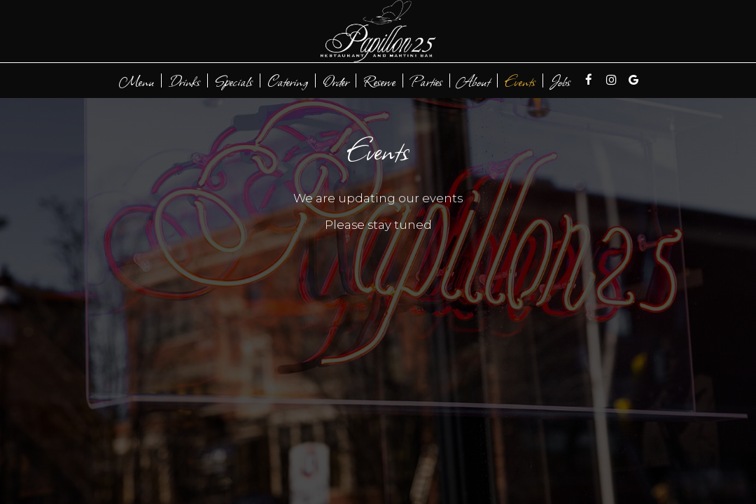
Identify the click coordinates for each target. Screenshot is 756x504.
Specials (234, 81)
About (473, 81)
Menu (136, 81)
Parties (426, 81)
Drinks (184, 81)
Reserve (379, 81)
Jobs (560, 81)
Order (336, 81)
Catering (287, 81)
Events (520, 81)
